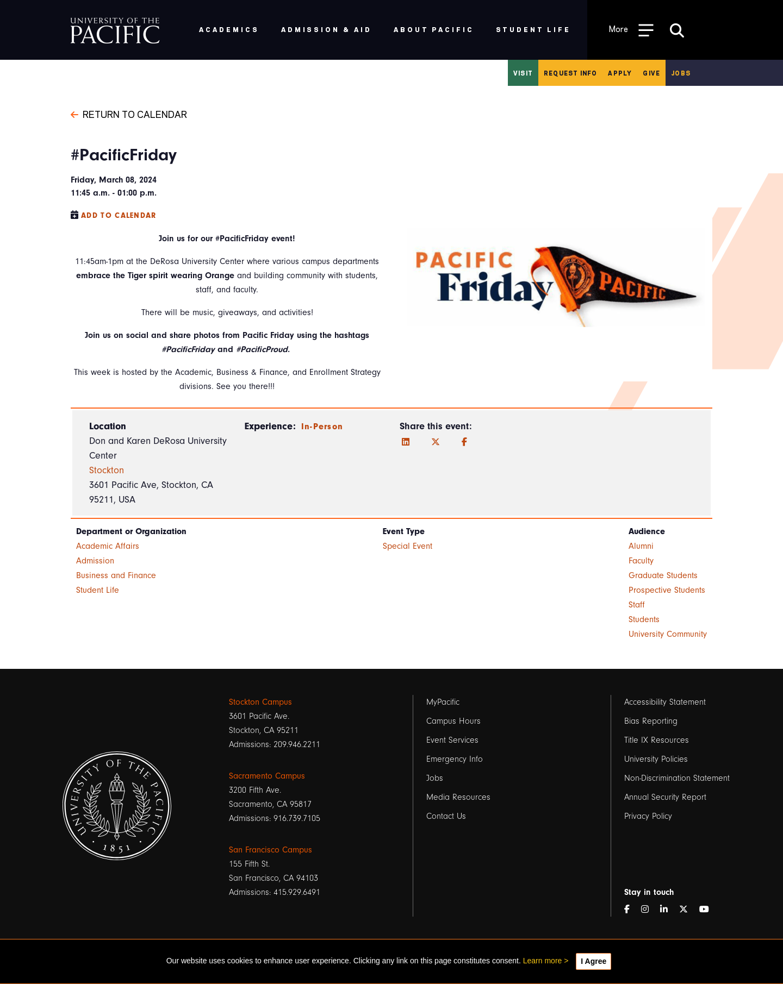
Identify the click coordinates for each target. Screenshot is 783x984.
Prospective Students (667, 590)
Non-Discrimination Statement (677, 778)
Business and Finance (116, 575)
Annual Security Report (665, 797)
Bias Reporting (651, 721)
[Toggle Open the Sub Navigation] (631, 29)
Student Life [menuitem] (533, 29)
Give (651, 72)
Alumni (641, 546)
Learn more (542, 960)
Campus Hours (453, 721)
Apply (620, 72)
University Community (668, 634)
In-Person (322, 426)
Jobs (681, 72)
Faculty (641, 561)
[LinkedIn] (406, 442)
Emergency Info (454, 759)
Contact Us (446, 816)
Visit (523, 72)
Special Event (407, 546)
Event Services (452, 740)
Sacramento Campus (267, 776)
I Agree (593, 961)
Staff (637, 605)
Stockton (106, 470)
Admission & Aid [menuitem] (326, 29)
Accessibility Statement (665, 702)
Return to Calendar (129, 113)
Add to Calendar (119, 215)
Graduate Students (663, 575)
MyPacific (442, 702)
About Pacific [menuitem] (434, 29)
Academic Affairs (107, 546)
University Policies (656, 759)
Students (644, 619)
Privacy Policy (648, 816)
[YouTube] (708, 909)
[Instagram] (649, 909)
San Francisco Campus (270, 850)
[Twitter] (435, 442)
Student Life (97, 590)
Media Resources (458, 797)
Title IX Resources (656, 740)
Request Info (570, 72)
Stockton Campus (260, 702)
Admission (95, 561)
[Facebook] (464, 442)
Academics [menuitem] (229, 29)
